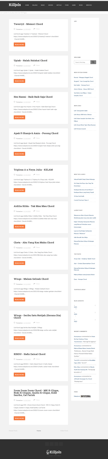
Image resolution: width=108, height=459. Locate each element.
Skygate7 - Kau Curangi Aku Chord (83, 81)
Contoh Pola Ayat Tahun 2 (81, 200)
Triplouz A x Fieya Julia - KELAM (33, 169)
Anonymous (77, 336)
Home (27, 5)
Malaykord (77, 396)
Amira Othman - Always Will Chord (84, 89)
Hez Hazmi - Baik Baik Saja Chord (33, 96)
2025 (76, 307)
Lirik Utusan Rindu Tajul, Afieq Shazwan (85, 125)
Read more (19, 44)
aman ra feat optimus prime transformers (84, 339)
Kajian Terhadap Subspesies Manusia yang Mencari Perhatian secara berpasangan (84, 224)
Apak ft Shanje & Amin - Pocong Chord (36, 133)
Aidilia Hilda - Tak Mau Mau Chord (34, 206)
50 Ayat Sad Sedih (79, 196)
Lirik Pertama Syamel (80, 129)
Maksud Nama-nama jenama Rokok (84, 274)
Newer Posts (13, 431)
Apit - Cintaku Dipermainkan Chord (84, 263)
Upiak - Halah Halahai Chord (30, 60)
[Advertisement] (88, 36)
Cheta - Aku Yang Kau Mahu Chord (34, 242)
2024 (76, 314)
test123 (76, 360)
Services (89, 5)
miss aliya (77, 367)
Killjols (15, 4)
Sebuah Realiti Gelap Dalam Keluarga (84, 179)
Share (38, 29)
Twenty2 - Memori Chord (28, 24)
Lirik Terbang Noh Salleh (80, 110)
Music (43, 5)
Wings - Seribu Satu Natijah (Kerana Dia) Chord (37, 316)
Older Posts (64, 431)
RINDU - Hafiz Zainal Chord (29, 354)
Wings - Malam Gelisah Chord (31, 278)
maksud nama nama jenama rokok (84, 348)
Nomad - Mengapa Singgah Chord (83, 77)
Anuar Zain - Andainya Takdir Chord (84, 259)
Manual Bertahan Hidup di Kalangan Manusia (84, 269)
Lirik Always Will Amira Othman (83, 114)
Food (67, 5)
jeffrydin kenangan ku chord (83, 379)
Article (58, 5)
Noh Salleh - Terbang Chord (81, 85)
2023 (76, 321)
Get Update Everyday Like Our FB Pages (13, 12)
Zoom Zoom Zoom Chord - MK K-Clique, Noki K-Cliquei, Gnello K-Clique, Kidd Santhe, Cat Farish (36, 393)
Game (74, 5)
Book (81, 5)
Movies (50, 5)
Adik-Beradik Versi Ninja (81, 237)
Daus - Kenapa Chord (80, 279)
